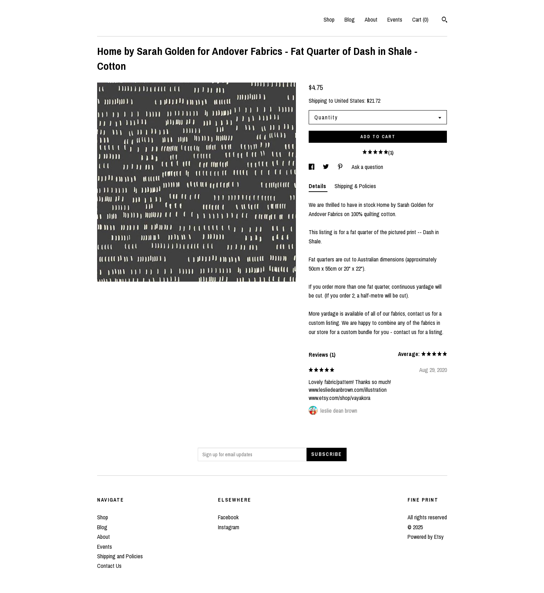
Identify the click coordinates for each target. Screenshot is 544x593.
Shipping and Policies (120, 556)
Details (318, 186)
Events (394, 19)
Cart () (420, 19)
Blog (349, 19)
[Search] (444, 20)
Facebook (228, 517)
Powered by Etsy (426, 537)
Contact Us (109, 566)
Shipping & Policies (355, 186)
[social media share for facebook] (312, 167)
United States (349, 101)
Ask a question (367, 167)
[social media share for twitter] (326, 167)
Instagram (228, 527)
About (371, 19)
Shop (329, 19)
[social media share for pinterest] (340, 167)
